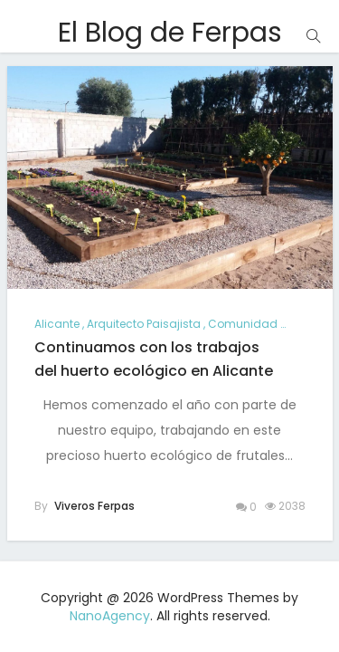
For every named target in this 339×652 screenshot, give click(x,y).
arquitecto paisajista (144, 323)
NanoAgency (110, 616)
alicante (57, 323)
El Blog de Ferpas (170, 33)
